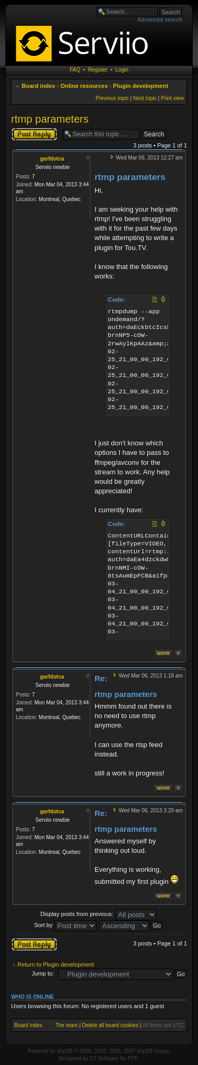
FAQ (75, 70)
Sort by (65, 925)
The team (66, 1025)
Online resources (84, 86)
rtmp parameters (50, 119)
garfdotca (52, 159)
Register (98, 70)
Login (122, 70)
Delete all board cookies (110, 1025)
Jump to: (43, 973)
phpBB (65, 1051)
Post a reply (34, 134)
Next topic (144, 98)
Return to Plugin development (55, 964)
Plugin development (140, 86)
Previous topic (112, 98)
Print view (172, 98)
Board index (38, 86)
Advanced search (159, 19)
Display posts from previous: (98, 914)
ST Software (104, 1058)
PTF (133, 1058)
